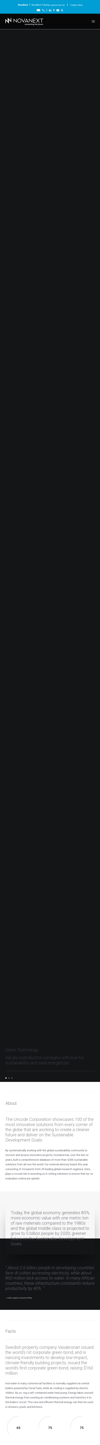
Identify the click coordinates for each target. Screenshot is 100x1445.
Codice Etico (8, 1434)
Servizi (50, 1353)
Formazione (50, 1356)
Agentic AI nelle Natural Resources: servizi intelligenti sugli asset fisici (44, 1025)
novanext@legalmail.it (69, 1426)
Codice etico (76, 5)
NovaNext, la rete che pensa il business (42, 1004)
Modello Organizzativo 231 (30, 1434)
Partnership (50, 1360)
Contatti (50, 1385)
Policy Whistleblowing (87, 1434)
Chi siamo (50, 1346)
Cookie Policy (52, 1434)
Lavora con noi (57, 5)
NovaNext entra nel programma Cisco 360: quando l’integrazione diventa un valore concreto (45, 1064)
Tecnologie (50, 1350)
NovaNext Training (40, 5)
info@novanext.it (10, 1429)
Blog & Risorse (50, 1379)
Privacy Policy (68, 1434)
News (50, 1382)
